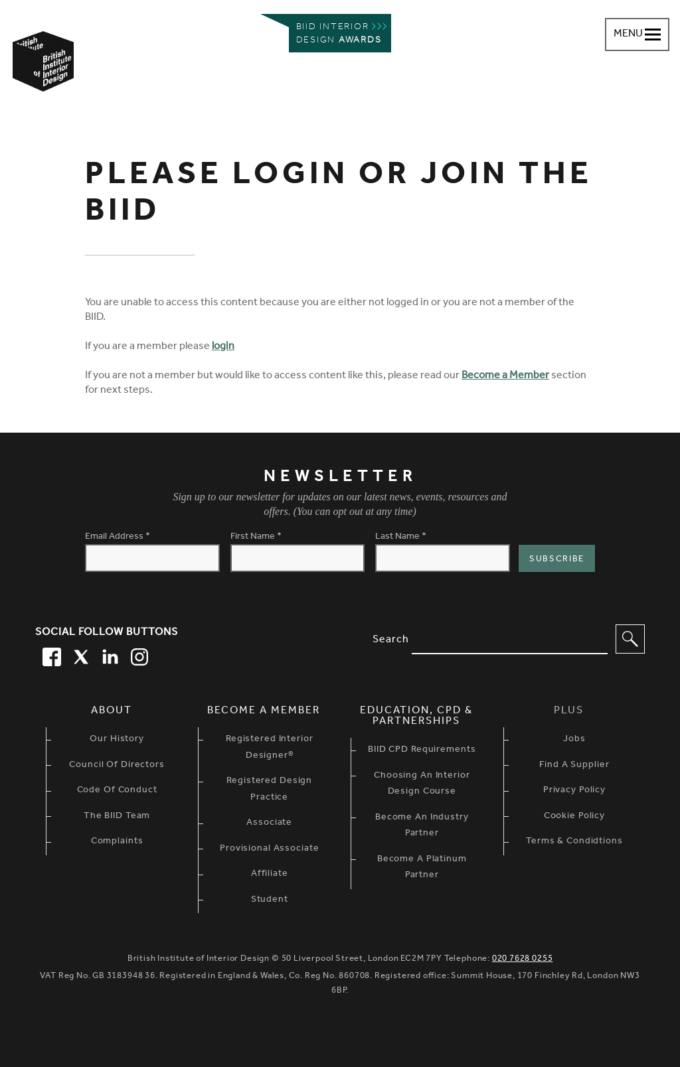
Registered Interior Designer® (269, 748)
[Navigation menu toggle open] (637, 34)
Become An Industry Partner (422, 826)
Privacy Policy (574, 791)
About (111, 711)
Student (269, 900)
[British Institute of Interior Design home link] (43, 79)
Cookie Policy (574, 816)
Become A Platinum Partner (422, 868)
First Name (256, 537)
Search (391, 640)
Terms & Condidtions (574, 842)
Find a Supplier (574, 765)
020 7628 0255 (522, 959)
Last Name (400, 537)
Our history (117, 740)
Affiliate (269, 874)
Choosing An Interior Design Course (422, 785)
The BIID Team (117, 816)
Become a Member (505, 376)
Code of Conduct (117, 791)
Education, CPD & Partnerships (416, 716)
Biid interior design (339, 34)
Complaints (117, 842)
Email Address (117, 537)
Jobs (574, 740)
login (223, 347)
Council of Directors (117, 765)
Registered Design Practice (269, 790)
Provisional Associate (269, 849)
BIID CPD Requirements (421, 750)
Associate (269, 823)
